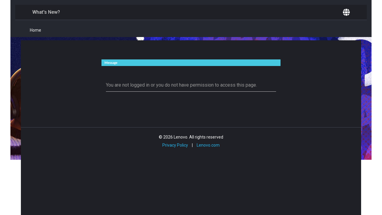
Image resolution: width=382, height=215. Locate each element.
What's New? (46, 12)
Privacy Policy (175, 145)
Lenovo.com (208, 145)
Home (35, 30)
